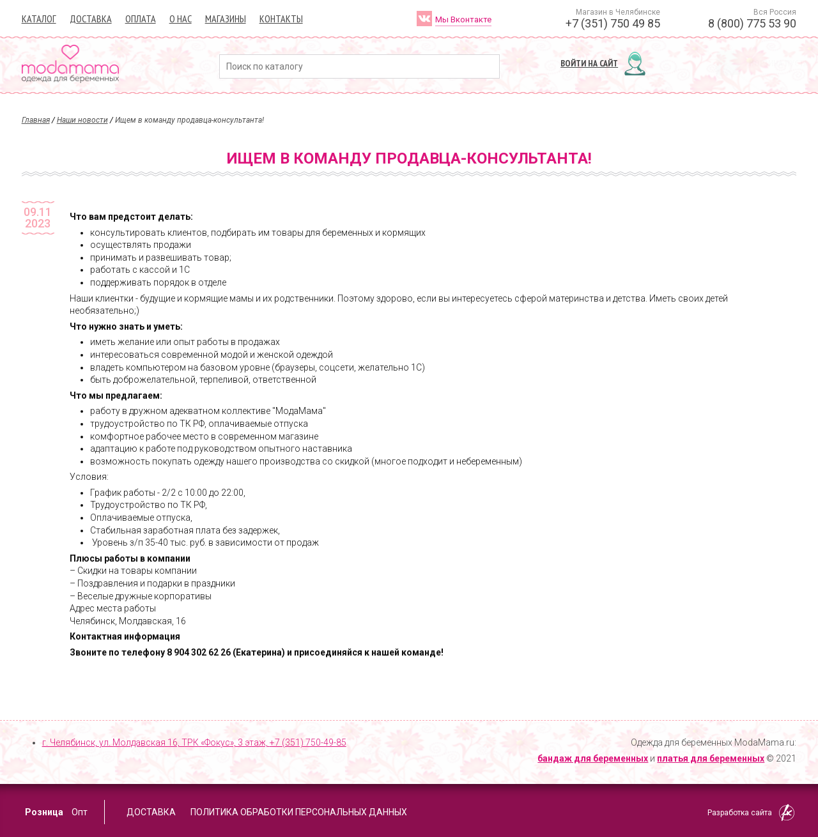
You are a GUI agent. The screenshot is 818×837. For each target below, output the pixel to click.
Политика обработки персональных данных (298, 812)
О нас (180, 18)
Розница (44, 812)
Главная (36, 120)
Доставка (91, 18)
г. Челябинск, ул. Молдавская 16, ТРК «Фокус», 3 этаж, (194, 742)
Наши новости (82, 120)
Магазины (225, 18)
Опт (80, 812)
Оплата (140, 18)
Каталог (39, 18)
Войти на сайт (589, 63)
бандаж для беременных (592, 758)
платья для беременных (710, 758)
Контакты (281, 18)
